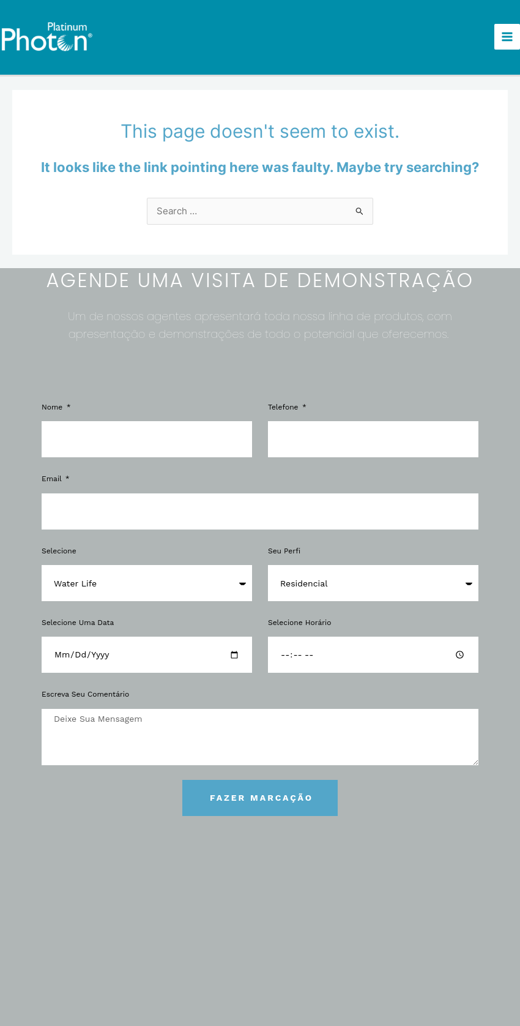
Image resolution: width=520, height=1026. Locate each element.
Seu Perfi (284, 545)
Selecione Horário (300, 616)
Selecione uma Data (78, 616)
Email (53, 473)
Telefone (284, 401)
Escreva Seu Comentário (85, 688)
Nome (53, 401)
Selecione (59, 545)
